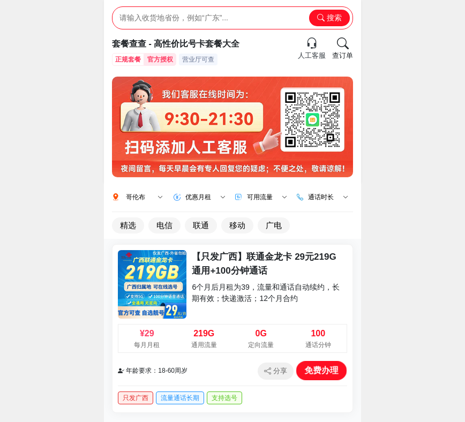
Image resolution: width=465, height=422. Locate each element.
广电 (274, 225)
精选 (128, 225)
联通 (201, 225)
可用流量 (267, 197)
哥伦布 (144, 197)
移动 (237, 225)
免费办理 (321, 370)
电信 (164, 225)
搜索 (329, 17)
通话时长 (328, 197)
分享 (275, 371)
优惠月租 (205, 197)
